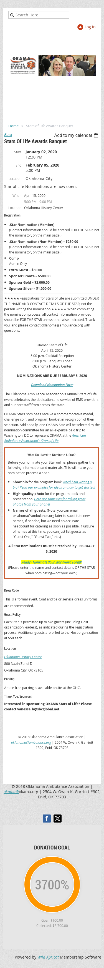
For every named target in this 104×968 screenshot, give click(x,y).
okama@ (11, 791)
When (16, 195)
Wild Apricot (48, 957)
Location (15, 178)
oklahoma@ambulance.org (31, 742)
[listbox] (77, 135)
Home (13, 125)
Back (8, 134)
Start (17, 152)
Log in (90, 26)
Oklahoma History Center (23, 657)
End (18, 165)
